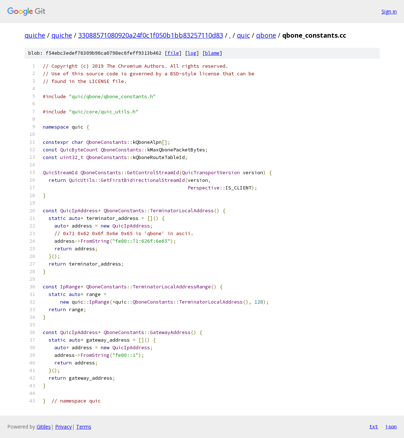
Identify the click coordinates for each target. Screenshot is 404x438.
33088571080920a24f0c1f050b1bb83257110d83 (150, 35)
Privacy (63, 426)
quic (243, 35)
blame (212, 53)
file (173, 53)
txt (373, 426)
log (192, 53)
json (391, 426)
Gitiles (44, 426)
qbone (266, 35)
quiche (35, 35)
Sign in (389, 11)
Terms (83, 426)
